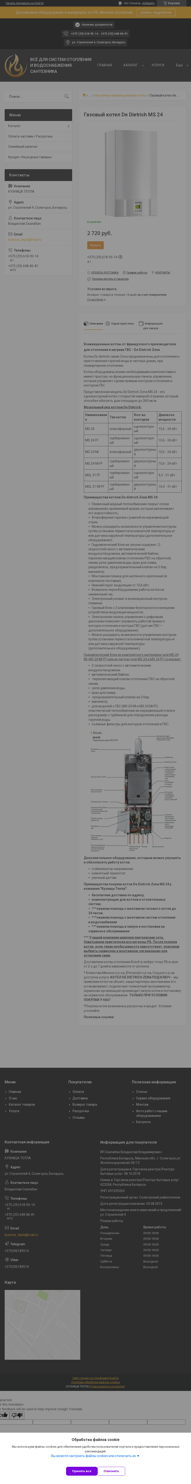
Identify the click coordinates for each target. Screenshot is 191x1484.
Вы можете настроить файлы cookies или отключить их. (94, 1456)
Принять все (81, 1471)
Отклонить (111, 1471)
